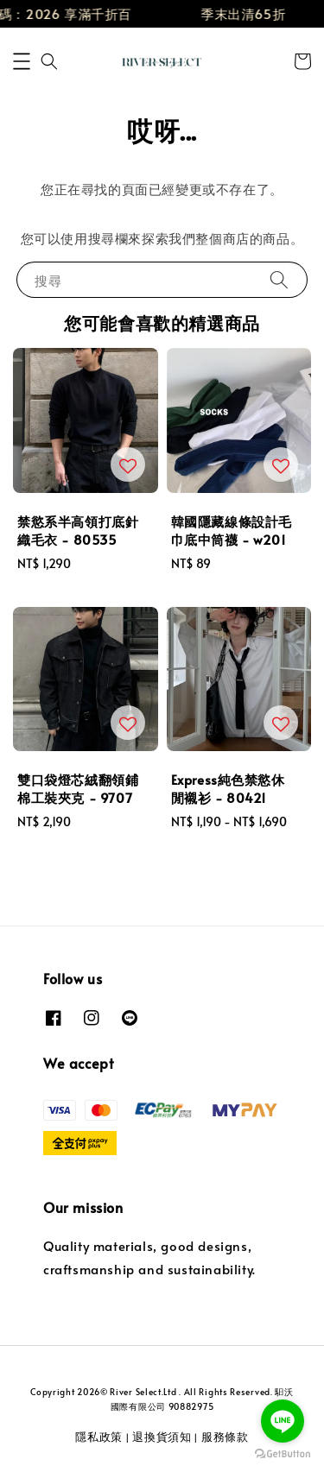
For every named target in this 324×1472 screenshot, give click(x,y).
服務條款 (225, 1436)
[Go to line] (282, 1421)
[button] (22, 61)
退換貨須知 (162, 1436)
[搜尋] (279, 279)
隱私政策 (99, 1436)
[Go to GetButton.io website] (282, 1454)
